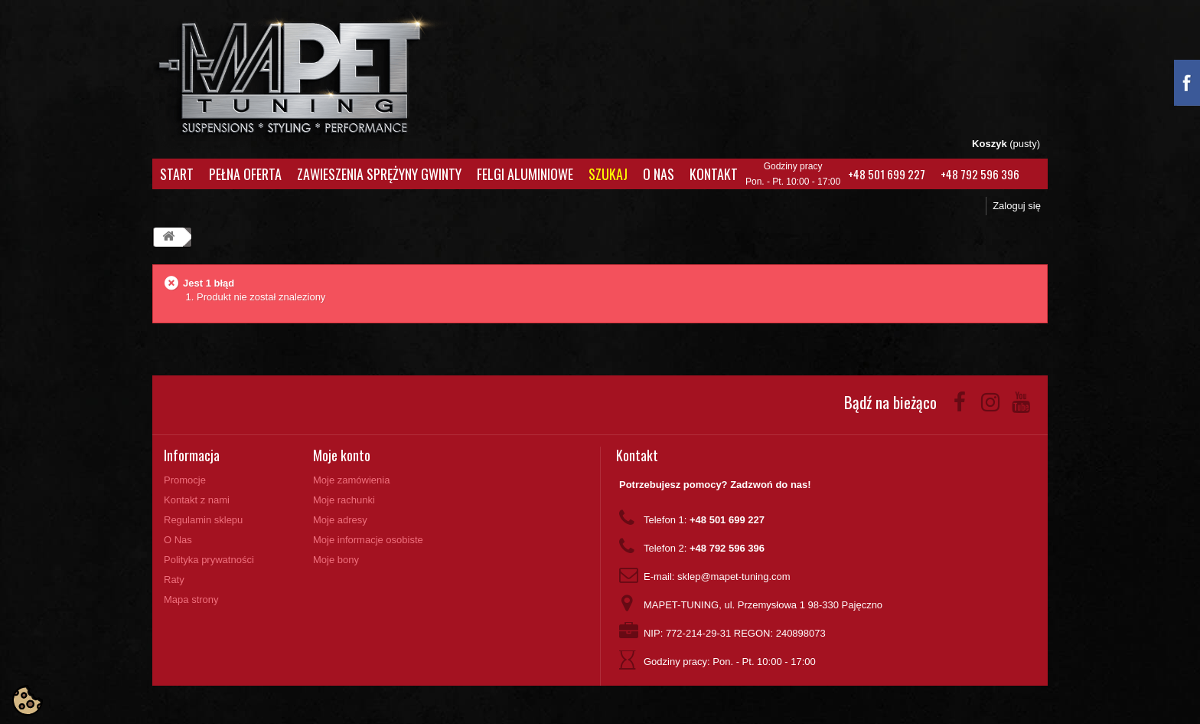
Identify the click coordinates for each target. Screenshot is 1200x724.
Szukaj (608, 174)
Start (177, 174)
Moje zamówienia (351, 480)
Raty (174, 579)
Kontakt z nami (197, 500)
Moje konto (341, 455)
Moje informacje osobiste (368, 539)
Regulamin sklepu (203, 520)
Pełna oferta (245, 174)
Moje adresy (340, 520)
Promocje (185, 480)
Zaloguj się (1017, 205)
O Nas (658, 174)
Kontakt (714, 174)
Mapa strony (191, 599)
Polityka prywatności (209, 559)
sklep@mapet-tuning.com (734, 576)
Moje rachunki (344, 500)
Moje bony (336, 559)
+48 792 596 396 (980, 173)
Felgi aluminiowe (525, 174)
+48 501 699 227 (886, 173)
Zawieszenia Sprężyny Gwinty (379, 174)
